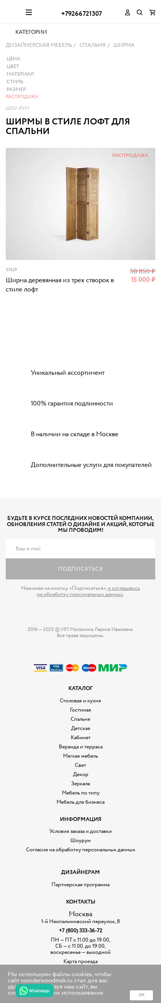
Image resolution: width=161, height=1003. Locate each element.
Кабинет (81, 757)
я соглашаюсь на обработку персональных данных (88, 610)
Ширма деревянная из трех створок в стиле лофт (60, 304)
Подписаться (80, 588)
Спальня (80, 738)
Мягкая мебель (80, 775)
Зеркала (80, 803)
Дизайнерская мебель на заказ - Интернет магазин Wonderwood (13, 11)
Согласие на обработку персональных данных (80, 869)
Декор (80, 794)
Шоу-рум (17, 127)
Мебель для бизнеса (80, 821)
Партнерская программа (80, 904)
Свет (80, 784)
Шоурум (80, 860)
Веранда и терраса (81, 766)
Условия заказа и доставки (80, 850)
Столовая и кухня (80, 720)
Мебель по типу (81, 812)
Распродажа (22, 116)
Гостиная (80, 729)
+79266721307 (81, 14)
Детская (80, 747)
